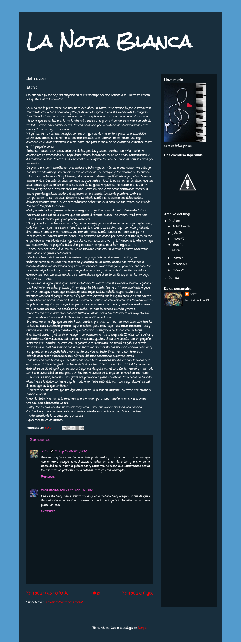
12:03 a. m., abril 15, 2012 (76, 490)
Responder (48, 476)
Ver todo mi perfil (197, 300)
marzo (177, 258)
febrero (178, 264)
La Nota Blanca (109, 41)
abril (176, 245)
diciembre (180, 226)
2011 (172, 278)
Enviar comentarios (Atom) (64, 602)
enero (177, 270)
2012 (172, 221)
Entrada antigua (137, 593)
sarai (44, 451)
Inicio (95, 593)
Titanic (176, 250)
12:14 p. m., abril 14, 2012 (71, 451)
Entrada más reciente (47, 593)
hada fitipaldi (50, 490)
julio (176, 233)
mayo (177, 239)
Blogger (143, 628)
